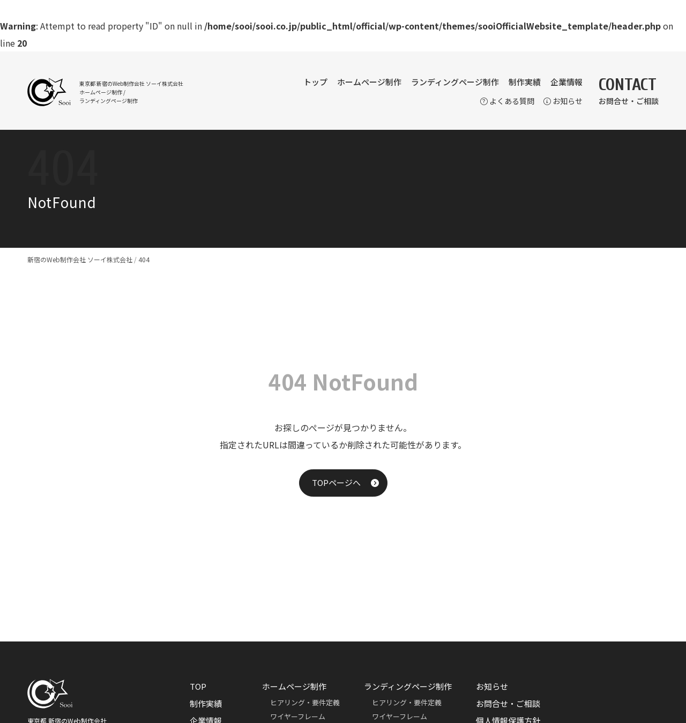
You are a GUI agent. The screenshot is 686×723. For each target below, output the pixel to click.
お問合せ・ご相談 (508, 703)
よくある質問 (507, 100)
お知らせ (563, 100)
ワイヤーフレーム (297, 716)
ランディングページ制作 (455, 81)
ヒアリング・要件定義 (305, 702)
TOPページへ (336, 482)
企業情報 (566, 81)
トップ (315, 81)
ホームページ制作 (369, 81)
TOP (198, 686)
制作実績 (525, 81)
